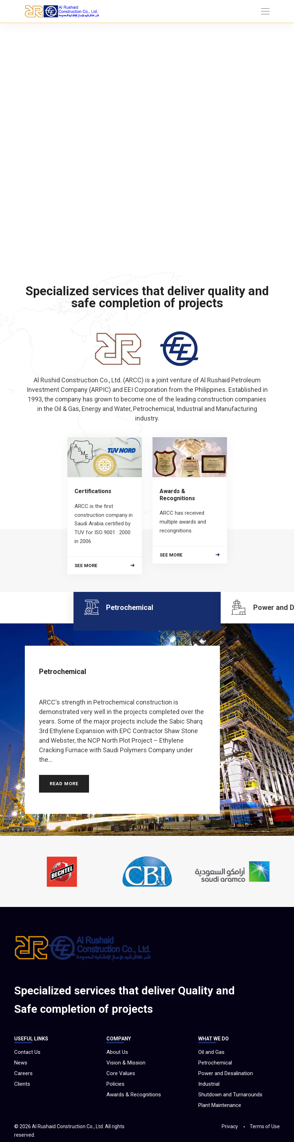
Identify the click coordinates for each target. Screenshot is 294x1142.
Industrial (209, 1084)
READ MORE (64, 778)
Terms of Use (265, 1126)
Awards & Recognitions (133, 1094)
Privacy (230, 1126)
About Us (117, 1052)
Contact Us (27, 1052)
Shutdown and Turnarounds (230, 1094)
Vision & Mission (125, 1063)
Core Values (120, 1073)
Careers (23, 1073)
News (20, 1063)
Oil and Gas (211, 1052)
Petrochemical (215, 1063)
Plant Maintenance (219, 1105)
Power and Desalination (225, 1073)
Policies (115, 1084)
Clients (22, 1084)
